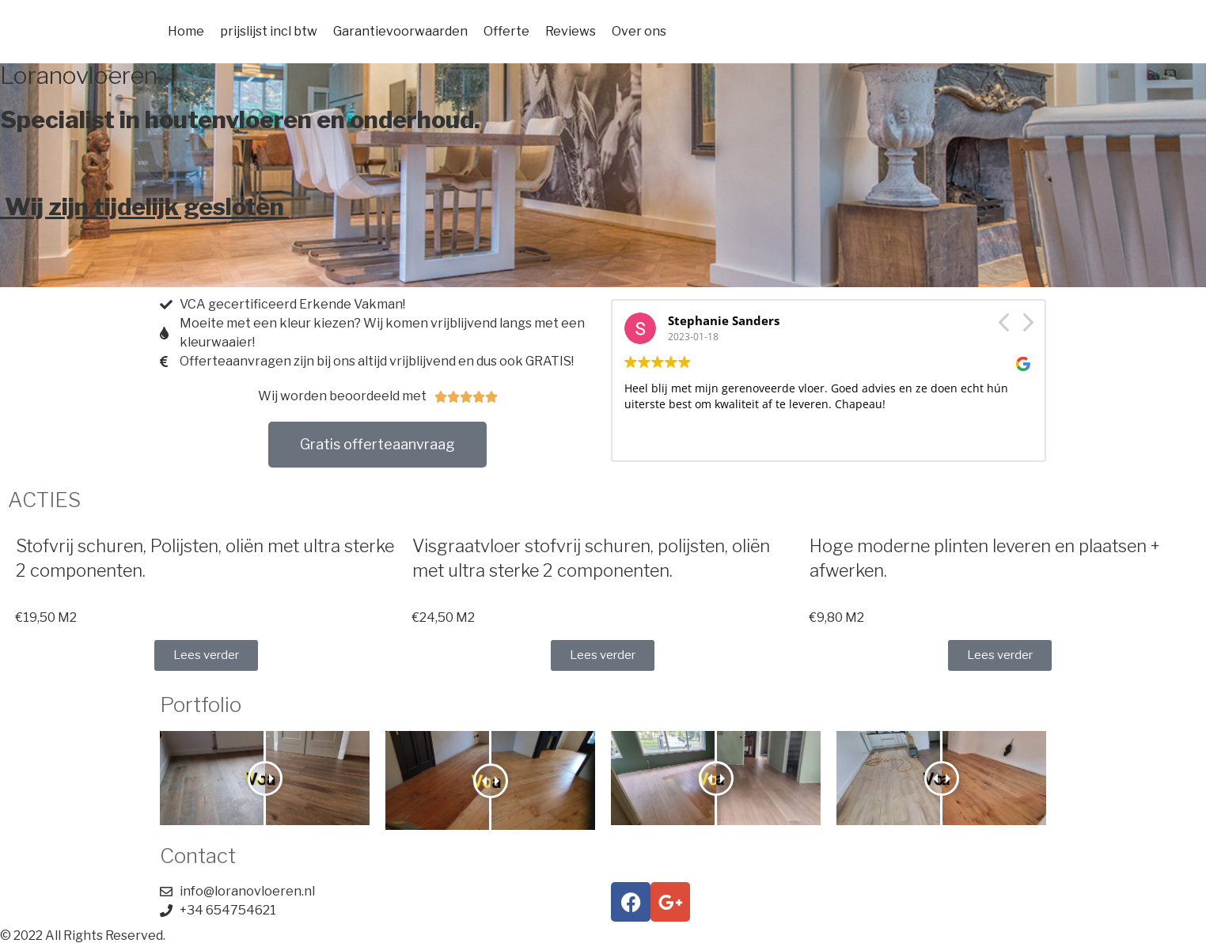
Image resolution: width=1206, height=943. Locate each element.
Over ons (639, 31)
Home (186, 31)
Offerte (506, 31)
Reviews (570, 31)
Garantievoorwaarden (400, 31)
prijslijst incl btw (268, 31)
